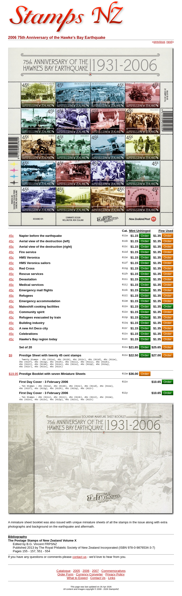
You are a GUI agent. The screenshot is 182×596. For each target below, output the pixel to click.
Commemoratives (113, 576)
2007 (95, 576)
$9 (10, 355)
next (169, 42)
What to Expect (77, 583)
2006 (85, 576)
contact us (79, 562)
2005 (76, 576)
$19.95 (13, 376)
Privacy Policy (115, 580)
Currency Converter (89, 580)
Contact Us (97, 583)
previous (159, 42)
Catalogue (63, 576)
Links (111, 583)
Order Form (65, 580)
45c (11, 236)
